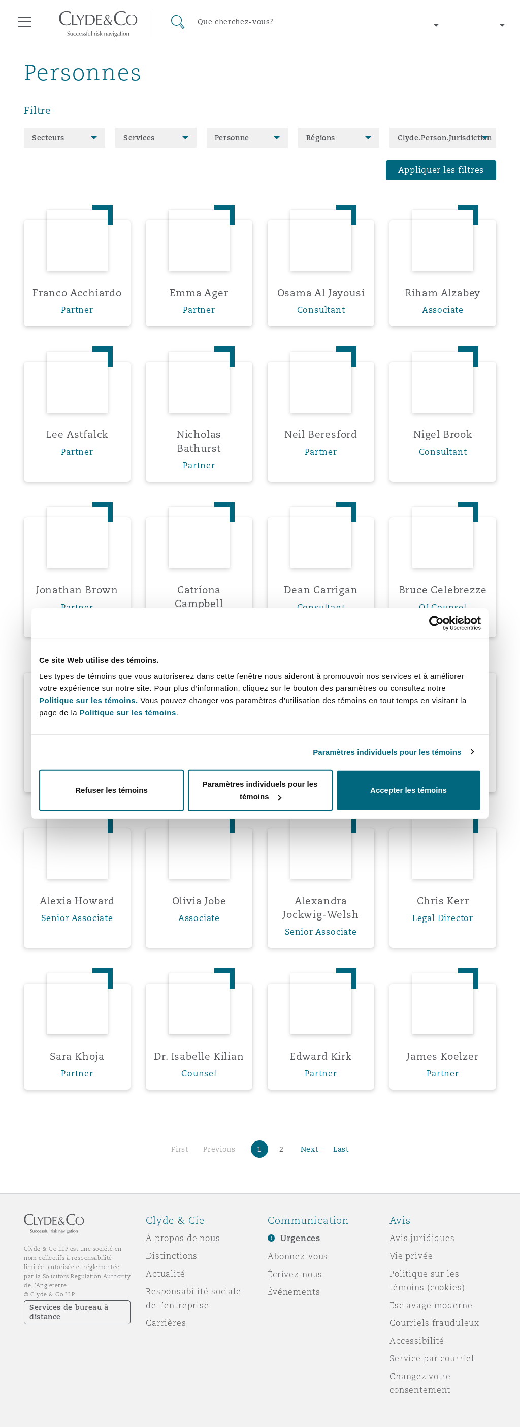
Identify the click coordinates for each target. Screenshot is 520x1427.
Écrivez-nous (295, 1274)
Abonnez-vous (298, 1256)
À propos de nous (183, 1238)
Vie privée (411, 1256)
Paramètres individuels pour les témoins (387, 751)
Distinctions (172, 1256)
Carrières (166, 1323)
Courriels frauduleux (434, 1323)
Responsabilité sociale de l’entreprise (193, 1298)
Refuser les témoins (111, 790)
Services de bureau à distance (69, 1312)
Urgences (300, 1238)
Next (309, 1149)
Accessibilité (416, 1341)
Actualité (165, 1274)
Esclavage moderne (431, 1305)
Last (341, 1149)
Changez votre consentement (420, 1383)
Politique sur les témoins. (88, 700)
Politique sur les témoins (128, 712)
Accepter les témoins (408, 790)
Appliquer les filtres (441, 170)
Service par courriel (431, 1358)
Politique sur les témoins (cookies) (427, 1280)
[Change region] (387, 25)
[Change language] (479, 25)
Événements (294, 1292)
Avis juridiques (422, 1238)
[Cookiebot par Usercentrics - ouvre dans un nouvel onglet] (436, 622)
